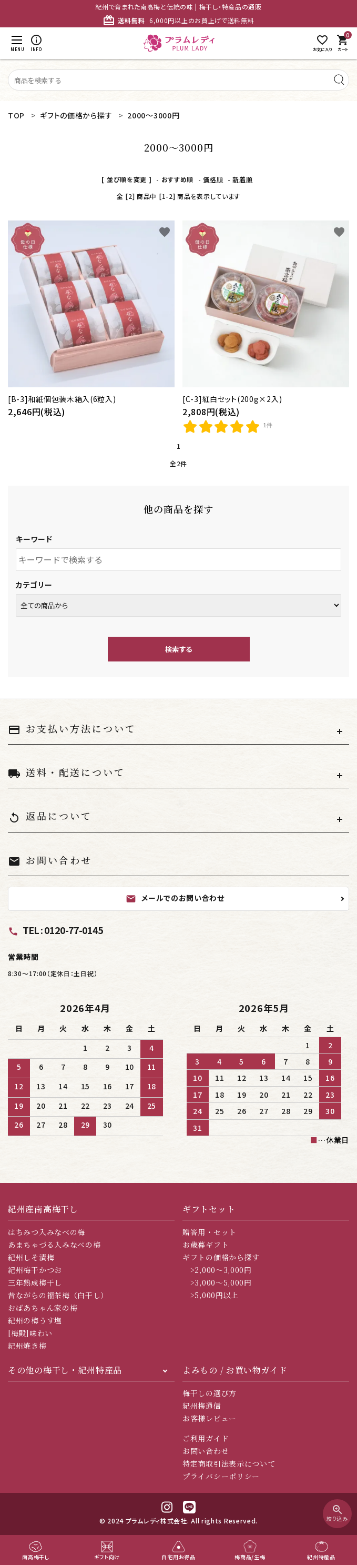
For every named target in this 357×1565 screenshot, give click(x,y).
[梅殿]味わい (30, 1333)
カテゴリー (34, 584)
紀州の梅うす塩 (35, 1320)
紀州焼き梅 (27, 1345)
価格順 (213, 179)
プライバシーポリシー (221, 1476)
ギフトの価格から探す (221, 1257)
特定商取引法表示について (228, 1463)
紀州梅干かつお (35, 1270)
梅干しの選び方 (209, 1393)
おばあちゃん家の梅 (42, 1307)
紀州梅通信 (201, 1405)
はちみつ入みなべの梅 (46, 1232)
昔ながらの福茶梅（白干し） (58, 1295)
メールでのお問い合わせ (175, 898)
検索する (178, 649)
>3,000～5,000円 (217, 1282)
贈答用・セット (209, 1232)
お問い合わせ (205, 1451)
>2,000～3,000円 (217, 1270)
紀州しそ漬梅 (31, 1257)
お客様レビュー (209, 1418)
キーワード (34, 539)
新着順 (242, 179)
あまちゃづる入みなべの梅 (54, 1244)
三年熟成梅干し (35, 1282)
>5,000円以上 (210, 1295)
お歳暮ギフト (205, 1244)
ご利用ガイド (205, 1438)
